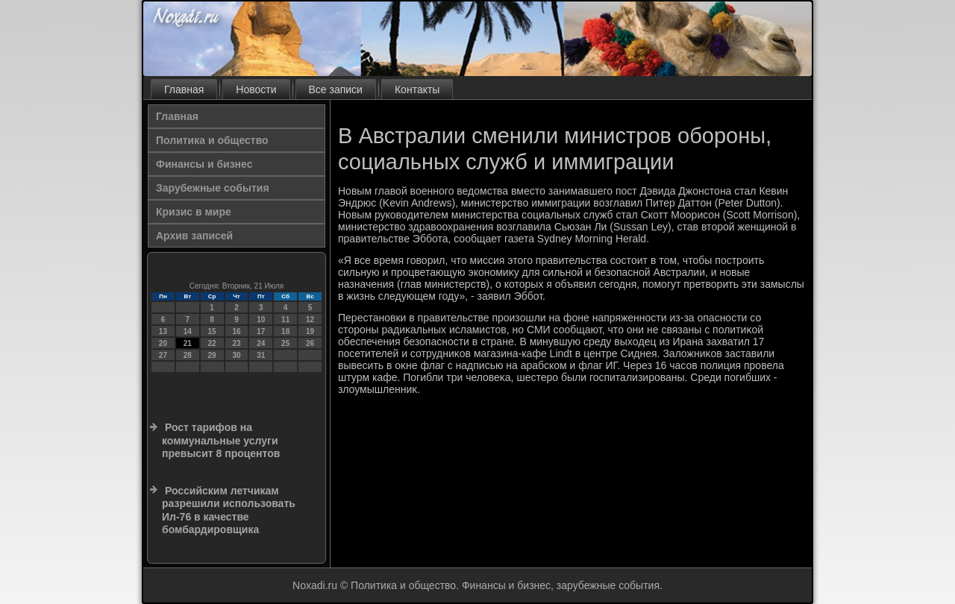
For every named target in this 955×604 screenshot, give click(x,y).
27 (163, 355)
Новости (256, 89)
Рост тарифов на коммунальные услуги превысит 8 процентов (221, 440)
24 (261, 343)
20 (163, 343)
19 (310, 331)
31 (261, 355)
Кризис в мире (193, 212)
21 (188, 343)
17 (261, 331)
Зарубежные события (212, 188)
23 (236, 343)
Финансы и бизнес (204, 164)
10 (261, 319)
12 (310, 319)
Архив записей (194, 236)
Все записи (336, 89)
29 (212, 355)
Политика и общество (212, 140)
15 (212, 331)
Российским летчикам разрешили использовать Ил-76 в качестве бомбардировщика (228, 510)
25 (285, 343)
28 (188, 355)
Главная (184, 89)
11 (285, 319)
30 (236, 355)
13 (163, 331)
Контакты (417, 89)
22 (212, 343)
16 (236, 331)
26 (310, 343)
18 (285, 331)
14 (188, 331)
